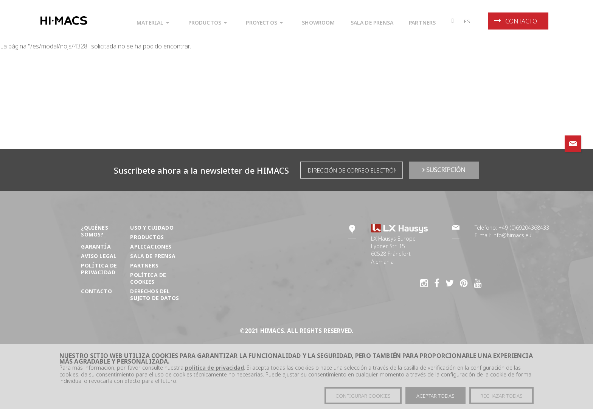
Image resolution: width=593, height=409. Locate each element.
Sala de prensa (152, 256)
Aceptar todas (435, 396)
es (467, 21)
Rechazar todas (501, 396)
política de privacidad (214, 368)
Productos (147, 237)
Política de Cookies (148, 278)
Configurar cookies (363, 396)
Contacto (515, 21)
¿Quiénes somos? (94, 231)
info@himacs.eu (511, 235)
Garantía (95, 246)
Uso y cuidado (151, 227)
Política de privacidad (99, 269)
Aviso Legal (98, 256)
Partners (144, 265)
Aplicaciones (150, 246)
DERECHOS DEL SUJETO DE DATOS (154, 295)
